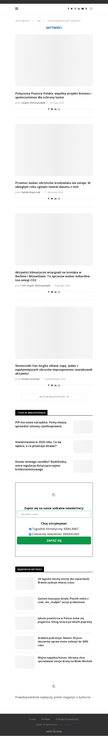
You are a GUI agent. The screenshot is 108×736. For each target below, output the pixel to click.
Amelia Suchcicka (30, 378)
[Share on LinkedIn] (56, 109)
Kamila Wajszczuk (31, 192)
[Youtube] (82, 8)
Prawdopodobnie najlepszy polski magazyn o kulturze (52, 689)
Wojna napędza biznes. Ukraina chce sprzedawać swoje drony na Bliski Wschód (65, 659)
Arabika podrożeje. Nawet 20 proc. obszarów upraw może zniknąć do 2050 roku (63, 641)
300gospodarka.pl (65, 724)
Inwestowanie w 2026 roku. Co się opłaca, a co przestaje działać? (38, 444)
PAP (24, 285)
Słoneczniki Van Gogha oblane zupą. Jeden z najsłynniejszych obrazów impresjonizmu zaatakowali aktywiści (53, 369)
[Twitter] (72, 8)
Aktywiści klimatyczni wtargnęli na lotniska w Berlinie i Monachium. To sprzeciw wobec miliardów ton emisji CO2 (52, 276)
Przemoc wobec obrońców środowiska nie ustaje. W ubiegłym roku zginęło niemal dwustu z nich (52, 185)
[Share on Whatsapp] (59, 109)
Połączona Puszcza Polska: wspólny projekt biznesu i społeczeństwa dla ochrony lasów (53, 95)
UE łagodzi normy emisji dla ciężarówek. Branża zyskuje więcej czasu (64, 580)
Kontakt (45, 719)
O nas (32, 719)
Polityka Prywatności (67, 719)
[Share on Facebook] (48, 109)
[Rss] (86, 8)
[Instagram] (75, 8)
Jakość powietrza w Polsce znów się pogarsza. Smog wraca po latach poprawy (65, 620)
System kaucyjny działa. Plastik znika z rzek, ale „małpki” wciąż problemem (63, 600)
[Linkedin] (79, 8)
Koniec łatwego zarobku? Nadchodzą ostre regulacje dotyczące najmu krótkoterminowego (40, 465)
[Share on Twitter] (52, 109)
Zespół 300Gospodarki (33, 102)
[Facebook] (68, 8)
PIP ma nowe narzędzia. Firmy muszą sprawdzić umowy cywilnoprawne (40, 424)
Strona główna (22, 20)
